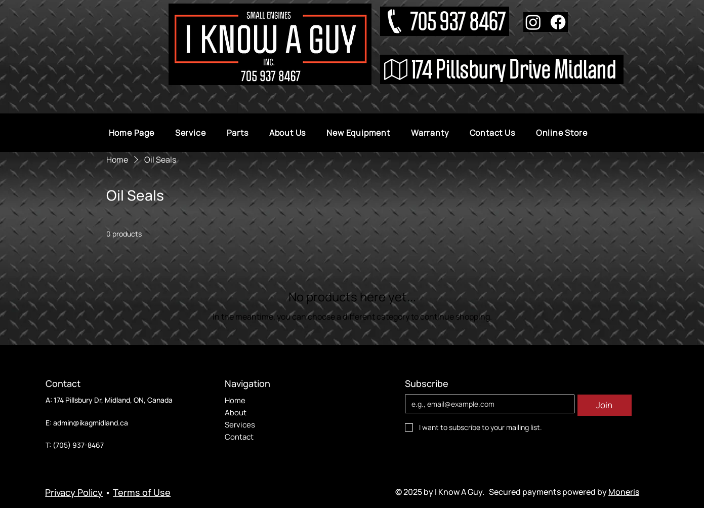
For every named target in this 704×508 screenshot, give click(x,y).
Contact (239, 437)
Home (235, 400)
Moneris (623, 491)
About (235, 412)
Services (240, 424)
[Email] (486, 404)
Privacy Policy (74, 492)
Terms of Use (142, 492)
